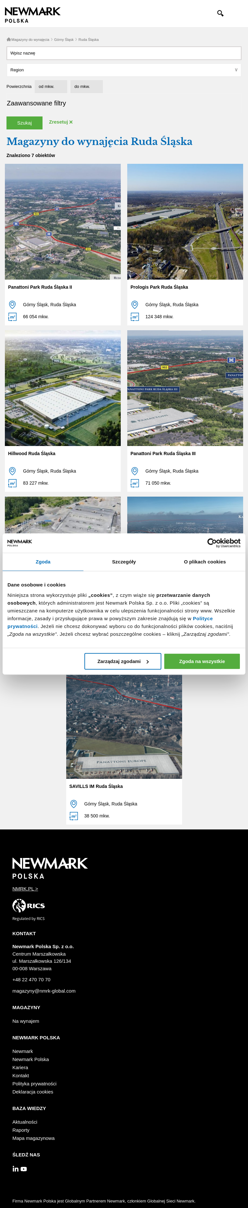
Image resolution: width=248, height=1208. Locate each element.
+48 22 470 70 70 (31, 979)
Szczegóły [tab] (124, 561)
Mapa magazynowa (33, 1138)
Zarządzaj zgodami (122, 661)
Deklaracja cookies (32, 1091)
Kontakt (20, 1075)
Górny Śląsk (64, 40)
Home (8, 39)
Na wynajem (25, 1021)
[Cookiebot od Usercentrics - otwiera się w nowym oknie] (212, 543)
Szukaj (24, 123)
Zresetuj (58, 122)
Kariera (20, 1067)
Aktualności (24, 1122)
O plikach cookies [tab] (205, 561)
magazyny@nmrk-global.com (43, 991)
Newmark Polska (30, 1059)
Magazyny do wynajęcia (30, 40)
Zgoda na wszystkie (202, 661)
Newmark (22, 1051)
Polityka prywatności (34, 1083)
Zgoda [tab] (43, 561)
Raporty (21, 1130)
